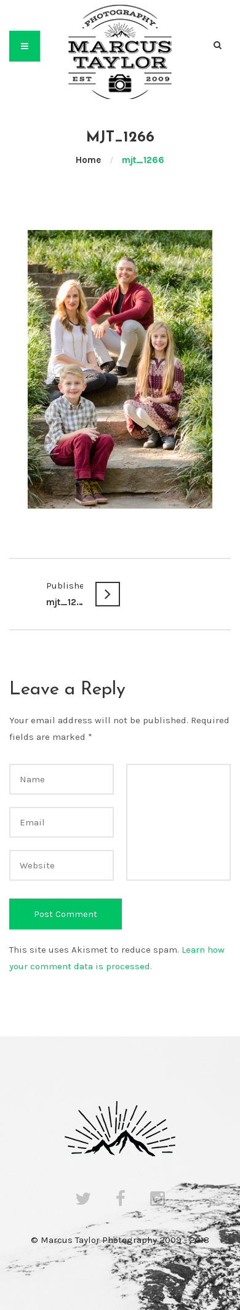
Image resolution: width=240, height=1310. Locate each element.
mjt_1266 (64, 593)
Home (88, 159)
